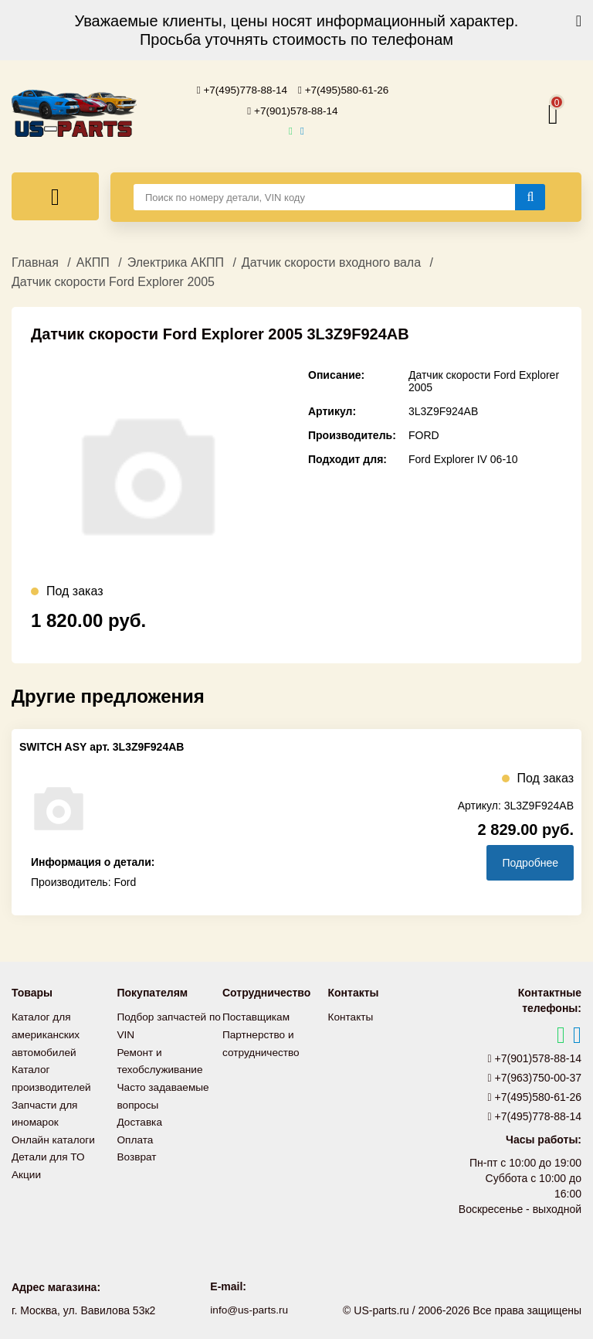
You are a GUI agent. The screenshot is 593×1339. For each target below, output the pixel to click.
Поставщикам (257, 1015)
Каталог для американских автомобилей (47, 1032)
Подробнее (530, 861)
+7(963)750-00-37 (535, 1076)
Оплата (135, 1134)
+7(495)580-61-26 (345, 89)
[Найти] (530, 195)
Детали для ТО (49, 1151)
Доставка (140, 1117)
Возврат (137, 1151)
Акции (27, 1168)
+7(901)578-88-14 (293, 110)
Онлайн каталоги (54, 1134)
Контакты (351, 1015)
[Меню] (55, 195)
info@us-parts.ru (249, 1308)
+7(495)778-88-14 (241, 89)
